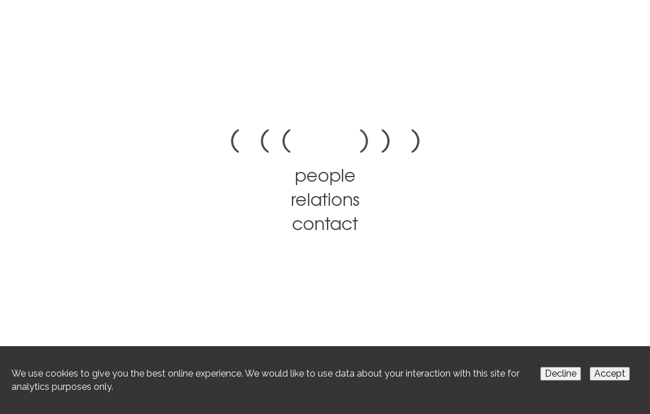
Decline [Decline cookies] (560, 373)
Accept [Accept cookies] (609, 373)
